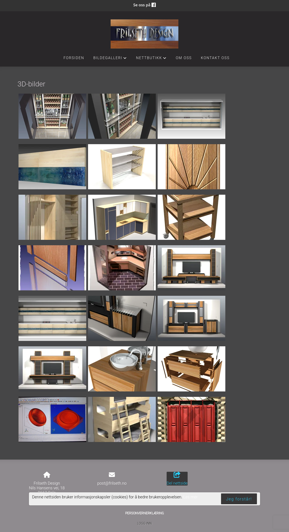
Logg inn (144, 523)
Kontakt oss (215, 58)
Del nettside (177, 479)
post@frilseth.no (112, 483)
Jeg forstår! (239, 499)
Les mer (190, 497)
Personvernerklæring (144, 513)
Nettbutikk (151, 59)
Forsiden (73, 58)
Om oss (184, 58)
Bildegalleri (110, 59)
